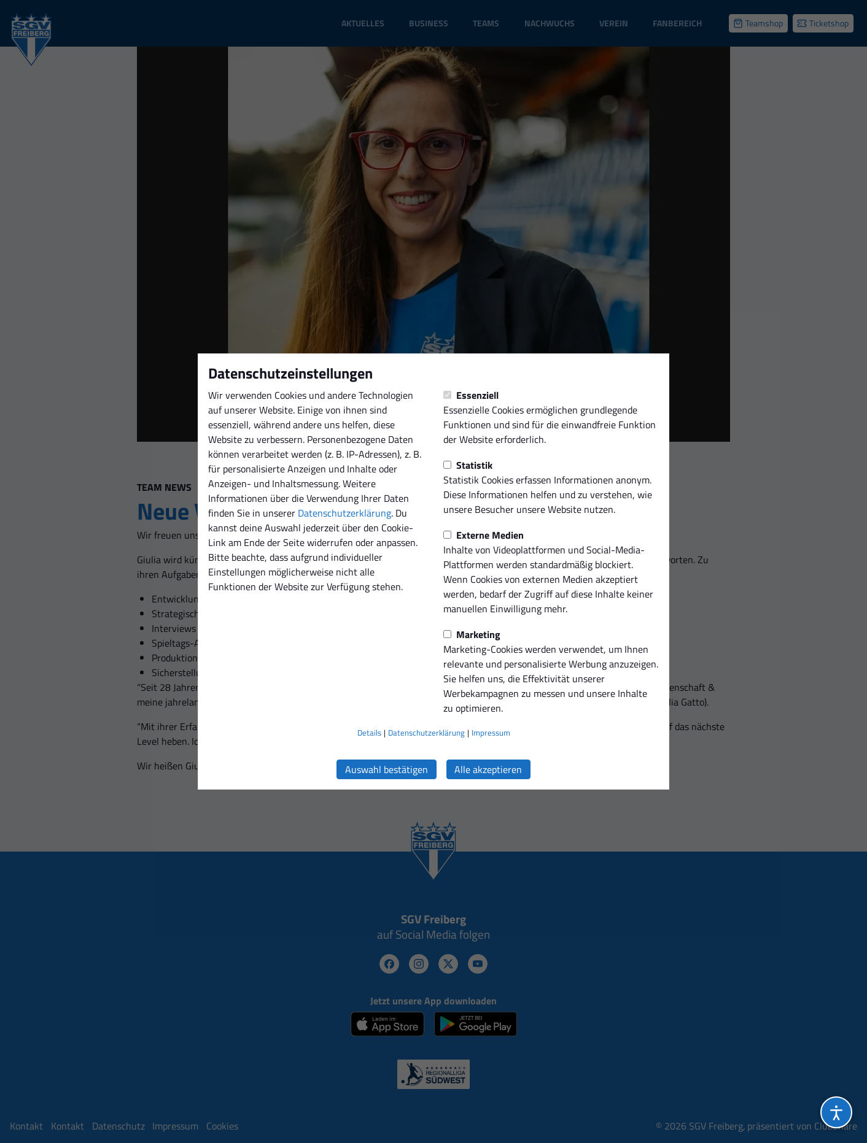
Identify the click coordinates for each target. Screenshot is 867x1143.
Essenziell (471, 395)
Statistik (467, 465)
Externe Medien (483, 535)
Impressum (491, 732)
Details (369, 732)
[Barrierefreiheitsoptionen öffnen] (836, 1112)
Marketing (471, 634)
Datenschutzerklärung (344, 513)
